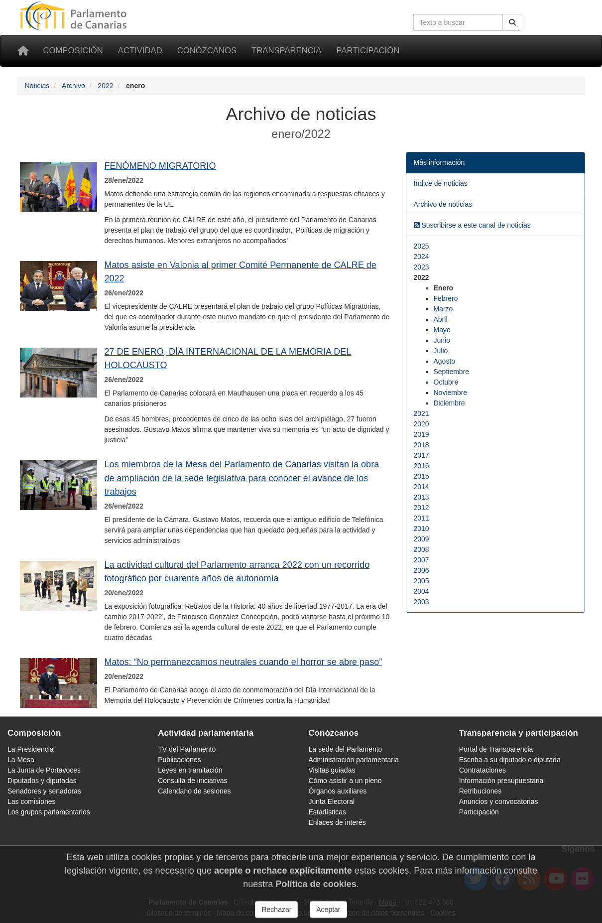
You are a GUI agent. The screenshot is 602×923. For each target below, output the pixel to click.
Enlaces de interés (337, 822)
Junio (442, 340)
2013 (421, 497)
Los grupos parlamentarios (48, 812)
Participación (367, 50)
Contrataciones (482, 770)
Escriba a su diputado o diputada (510, 760)
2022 (105, 86)
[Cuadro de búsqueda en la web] (458, 22)
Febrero (446, 298)
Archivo (73, 86)
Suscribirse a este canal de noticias (472, 225)
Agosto (445, 361)
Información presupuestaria (501, 781)
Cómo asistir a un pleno (345, 781)
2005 (421, 581)
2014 (421, 487)
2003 (421, 602)
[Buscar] (512, 22)
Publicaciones (179, 760)
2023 (421, 267)
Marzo (443, 309)
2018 (421, 445)
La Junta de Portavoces (44, 770)
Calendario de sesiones (194, 791)
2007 (421, 560)
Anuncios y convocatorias (498, 801)
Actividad (140, 50)
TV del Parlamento (187, 749)
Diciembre (449, 403)
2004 (421, 591)
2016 (421, 466)
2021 (421, 413)
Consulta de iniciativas (192, 781)
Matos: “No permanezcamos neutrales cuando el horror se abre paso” (243, 662)
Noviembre (451, 392)
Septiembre (452, 372)
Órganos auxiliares (338, 791)
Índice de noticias (441, 183)
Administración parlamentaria (354, 760)
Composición (73, 50)
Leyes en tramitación (190, 770)
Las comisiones (31, 801)
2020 (421, 424)
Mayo (442, 330)
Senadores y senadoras (44, 791)
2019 (421, 434)
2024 (421, 257)
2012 (421, 508)
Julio (441, 351)
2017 (421, 455)
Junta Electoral (332, 801)
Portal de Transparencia (496, 749)
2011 (421, 518)
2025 (421, 246)
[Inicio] (23, 50)
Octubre (446, 382)
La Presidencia (30, 749)
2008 (421, 549)
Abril (441, 319)
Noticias (37, 86)
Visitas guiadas (332, 770)
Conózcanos (207, 50)
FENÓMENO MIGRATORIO (160, 166)
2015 (421, 476)
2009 (421, 539)
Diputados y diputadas (42, 781)
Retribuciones (480, 791)
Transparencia (286, 50)
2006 (421, 570)
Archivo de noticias (443, 204)
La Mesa (20, 760)
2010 (421, 528)
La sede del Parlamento (345, 749)
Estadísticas (327, 812)
